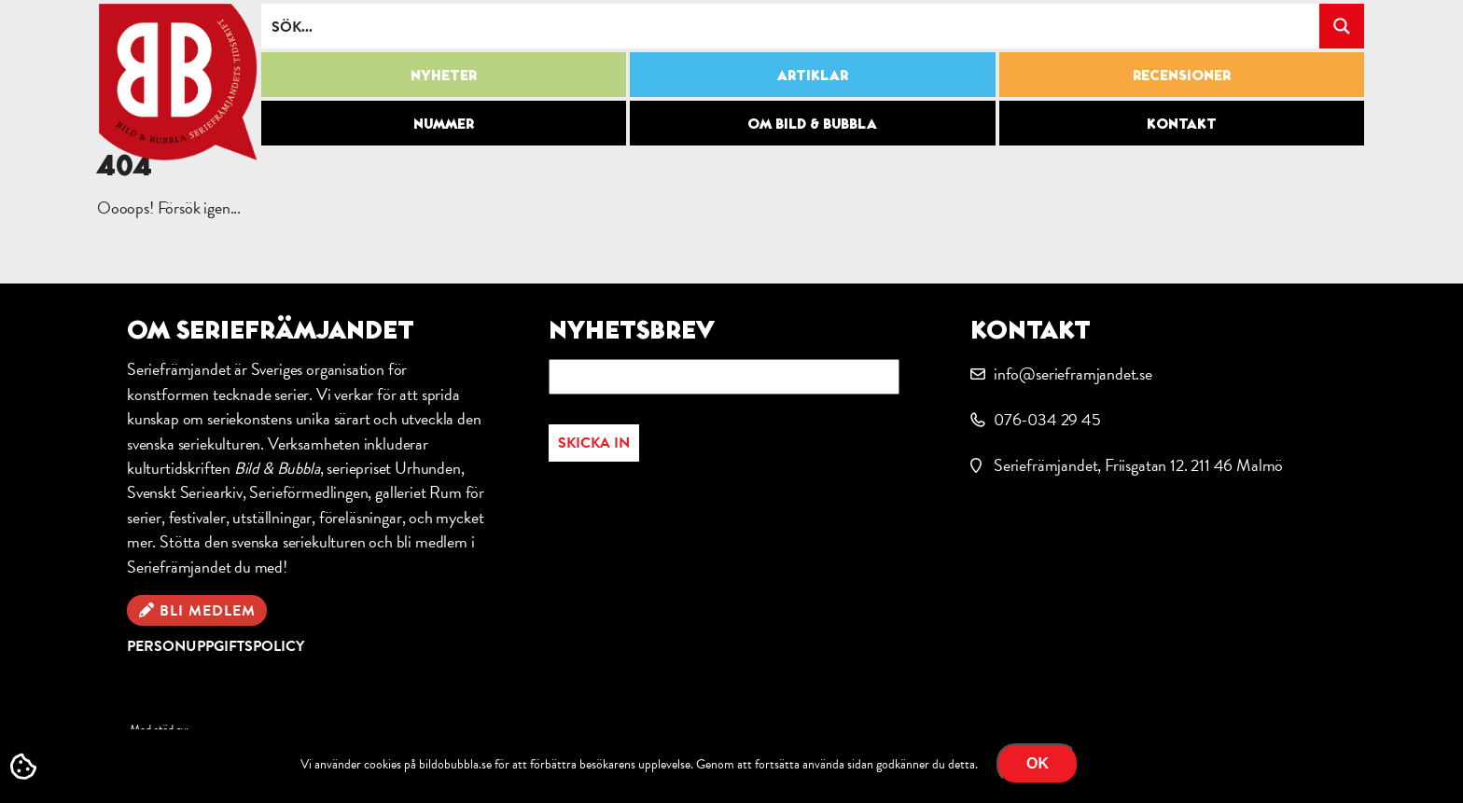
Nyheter (444, 74)
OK (1037, 763)
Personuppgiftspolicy (215, 646)
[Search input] (791, 26)
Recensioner (1182, 74)
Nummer (443, 123)
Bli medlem (208, 611)
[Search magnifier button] (1341, 26)
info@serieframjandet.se (1073, 373)
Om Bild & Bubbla (812, 123)
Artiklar (812, 74)
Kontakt (1182, 123)
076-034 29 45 (1047, 419)
